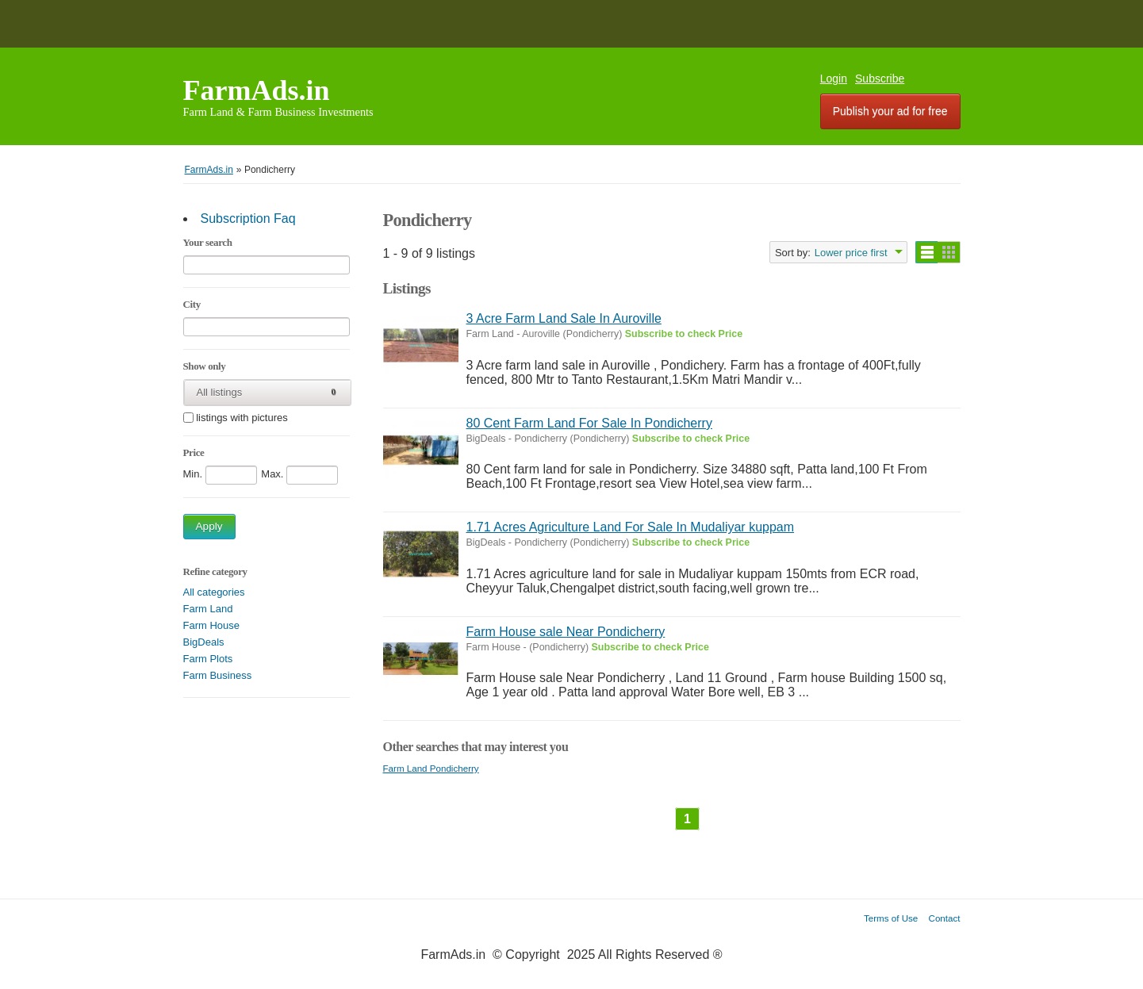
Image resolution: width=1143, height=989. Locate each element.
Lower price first (851, 253)
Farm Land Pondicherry (431, 768)
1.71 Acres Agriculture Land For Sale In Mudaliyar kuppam (630, 527)
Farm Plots (208, 659)
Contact (945, 918)
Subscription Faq (248, 218)
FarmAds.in (256, 90)
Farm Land (208, 609)
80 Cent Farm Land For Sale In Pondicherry (589, 423)
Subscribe (879, 78)
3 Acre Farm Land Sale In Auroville (564, 318)
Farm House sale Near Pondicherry (565, 631)
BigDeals (203, 642)
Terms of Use (891, 918)
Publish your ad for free (890, 111)
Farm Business (217, 675)
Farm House (211, 625)
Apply (209, 526)
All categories (214, 592)
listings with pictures (242, 418)
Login (833, 78)
